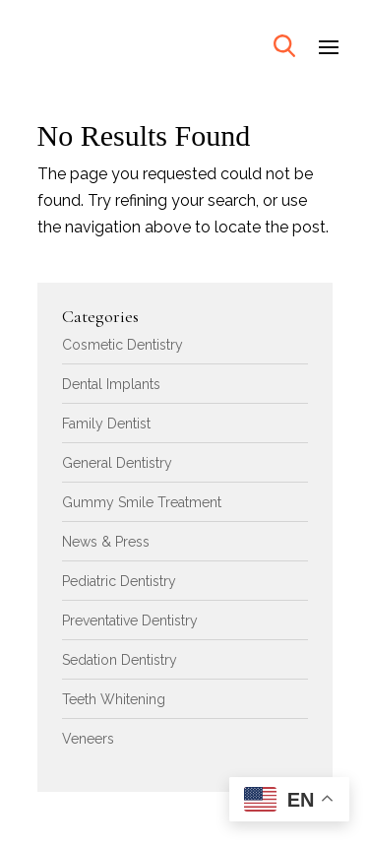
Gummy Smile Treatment (141, 502)
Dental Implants (111, 384)
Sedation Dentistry (119, 660)
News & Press (106, 542)
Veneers (88, 739)
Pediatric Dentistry (119, 581)
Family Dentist (106, 423)
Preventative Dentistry (130, 620)
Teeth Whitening (113, 699)
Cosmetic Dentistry (122, 345)
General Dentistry (117, 463)
